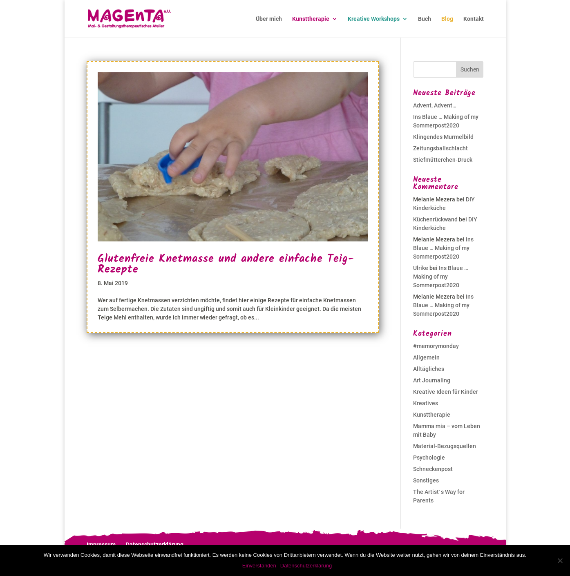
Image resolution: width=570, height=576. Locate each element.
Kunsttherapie (310, 19)
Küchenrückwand (435, 219)
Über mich (269, 19)
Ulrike (420, 268)
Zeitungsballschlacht (440, 148)
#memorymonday (436, 346)
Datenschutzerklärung (154, 544)
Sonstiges (426, 480)
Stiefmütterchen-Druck (442, 159)
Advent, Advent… (434, 105)
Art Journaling (431, 380)
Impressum (101, 544)
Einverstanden (259, 566)
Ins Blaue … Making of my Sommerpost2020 (443, 248)
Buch (424, 19)
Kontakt (473, 19)
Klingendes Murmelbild (443, 137)
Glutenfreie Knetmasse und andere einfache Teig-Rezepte (226, 264)
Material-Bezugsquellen (444, 446)
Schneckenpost (433, 469)
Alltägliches (428, 369)
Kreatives (425, 403)
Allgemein (426, 357)
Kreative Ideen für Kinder (445, 391)
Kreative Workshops (374, 19)
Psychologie (429, 457)
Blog (447, 19)
